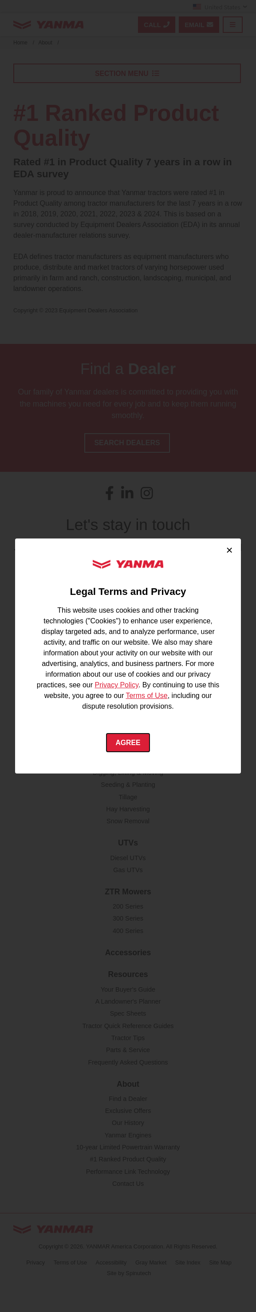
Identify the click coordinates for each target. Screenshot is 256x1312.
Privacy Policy (116, 685)
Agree (128, 742)
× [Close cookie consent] (229, 549)
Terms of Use (146, 695)
